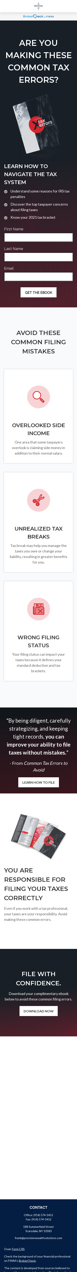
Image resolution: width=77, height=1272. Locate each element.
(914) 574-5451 (43, 1215)
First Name (13, 229)
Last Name (13, 249)
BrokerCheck (27, 1260)
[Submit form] (39, 292)
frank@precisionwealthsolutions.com (38, 1238)
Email (9, 268)
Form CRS (18, 1249)
